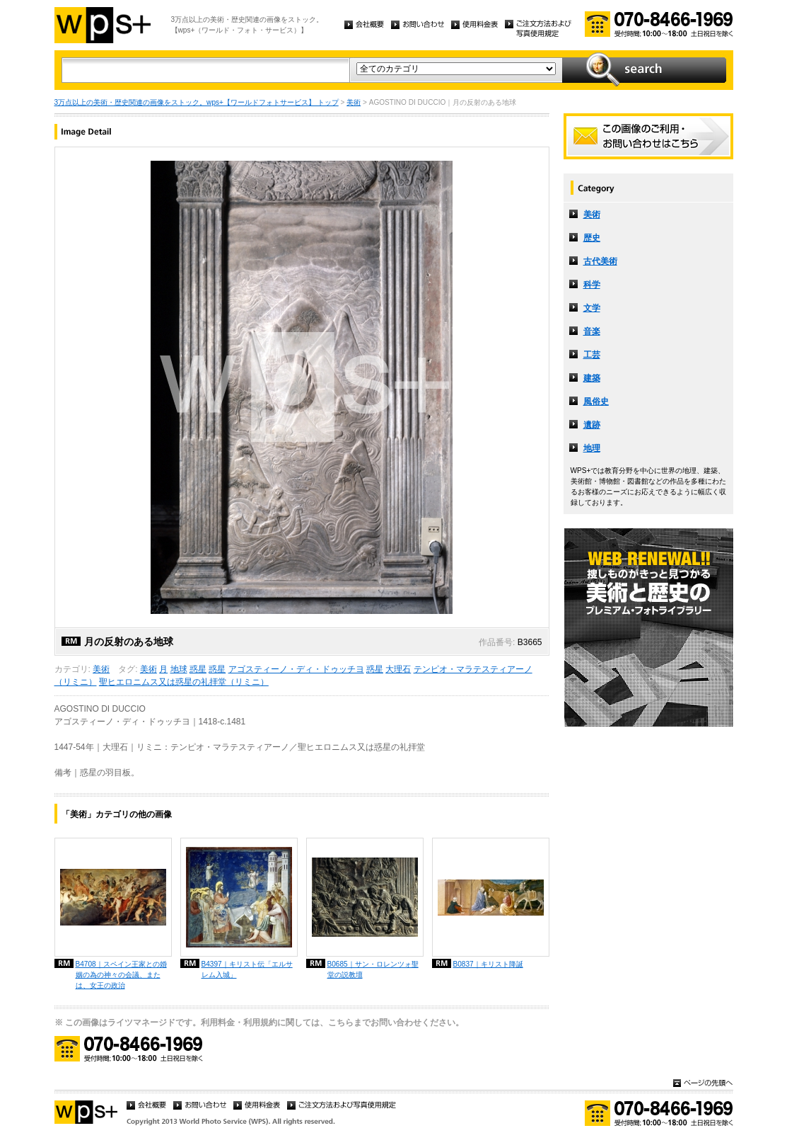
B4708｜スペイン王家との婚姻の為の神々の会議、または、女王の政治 (121, 974)
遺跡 (591, 425)
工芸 (591, 355)
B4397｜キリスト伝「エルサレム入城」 (247, 969)
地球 (178, 669)
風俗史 (596, 401)
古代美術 (600, 261)
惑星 (198, 669)
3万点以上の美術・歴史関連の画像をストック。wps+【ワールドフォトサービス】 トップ (196, 102)
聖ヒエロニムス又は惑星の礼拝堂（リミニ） (184, 682)
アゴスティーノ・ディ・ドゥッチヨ (296, 669)
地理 (591, 448)
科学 (591, 285)
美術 (353, 102)
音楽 (591, 331)
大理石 (398, 669)
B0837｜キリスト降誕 (488, 964)
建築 (591, 378)
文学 (591, 308)
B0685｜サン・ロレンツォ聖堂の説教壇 (373, 969)
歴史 (591, 238)
